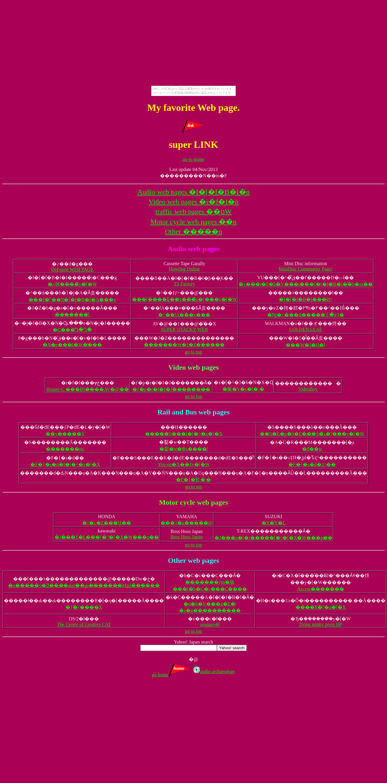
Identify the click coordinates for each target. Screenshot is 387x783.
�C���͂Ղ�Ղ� (72, 329)
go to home (193, 159)
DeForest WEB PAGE (72, 269)
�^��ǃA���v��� (184, 314)
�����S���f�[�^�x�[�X (184, 433)
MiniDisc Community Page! (305, 268)
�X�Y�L (274, 522)
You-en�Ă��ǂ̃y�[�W (184, 464)
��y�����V (65, 433)
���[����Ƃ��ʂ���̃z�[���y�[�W (184, 299)
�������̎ (72, 314)
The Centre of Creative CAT (84, 624)
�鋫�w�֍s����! (183, 448)
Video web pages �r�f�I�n (194, 202)
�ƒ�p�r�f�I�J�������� (171, 389)
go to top (193, 352)
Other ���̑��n (193, 231)
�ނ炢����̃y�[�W (72, 284)
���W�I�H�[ (305, 344)
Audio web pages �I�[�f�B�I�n (193, 192)
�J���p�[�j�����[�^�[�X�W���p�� (274, 537)
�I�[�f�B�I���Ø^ (305, 299)
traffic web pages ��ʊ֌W (193, 211)
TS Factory (184, 283)
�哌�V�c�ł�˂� (243, 389)
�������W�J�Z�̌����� (184, 344)
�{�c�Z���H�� (106, 522)
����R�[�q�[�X (321, 607)
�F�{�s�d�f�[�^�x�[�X (65, 464)
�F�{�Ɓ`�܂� (193, 479)
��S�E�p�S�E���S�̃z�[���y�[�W (312, 433)
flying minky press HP (320, 624)
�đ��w (312, 448)
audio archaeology (214, 671)
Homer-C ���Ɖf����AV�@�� (87, 389)
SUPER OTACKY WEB (184, 329)
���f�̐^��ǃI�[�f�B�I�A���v (72, 299)
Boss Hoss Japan (187, 536)
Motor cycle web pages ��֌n (193, 222)
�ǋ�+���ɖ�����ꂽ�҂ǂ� (305, 314)
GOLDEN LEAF (305, 329)
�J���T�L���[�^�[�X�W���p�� (107, 537)
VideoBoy (308, 389)
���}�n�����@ (186, 522)
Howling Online (184, 268)
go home (172, 674)
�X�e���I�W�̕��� (72, 344)
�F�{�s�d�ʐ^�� (312, 464)
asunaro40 (210, 624)
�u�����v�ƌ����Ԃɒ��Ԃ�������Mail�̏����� (84, 585)
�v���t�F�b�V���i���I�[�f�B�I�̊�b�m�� (306, 284)
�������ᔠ (65, 448)
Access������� (320, 588)
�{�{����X (84, 607)
